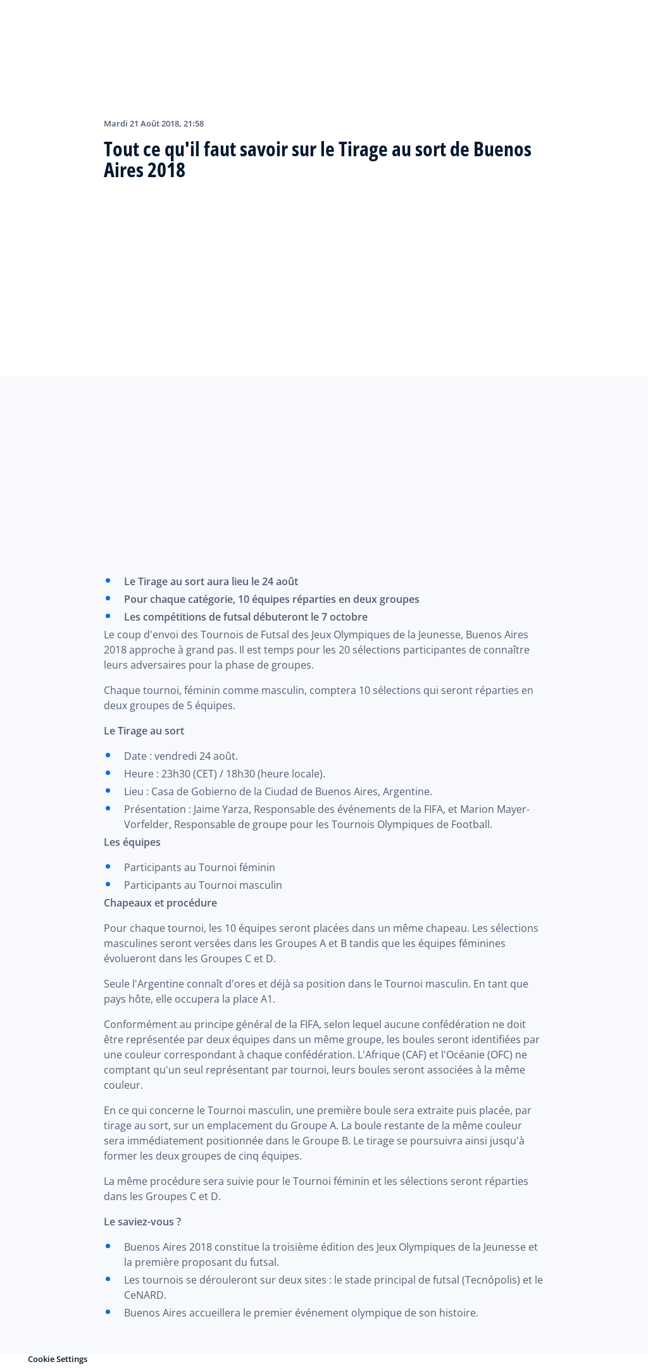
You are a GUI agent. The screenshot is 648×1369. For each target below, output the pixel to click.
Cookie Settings (57, 1359)
